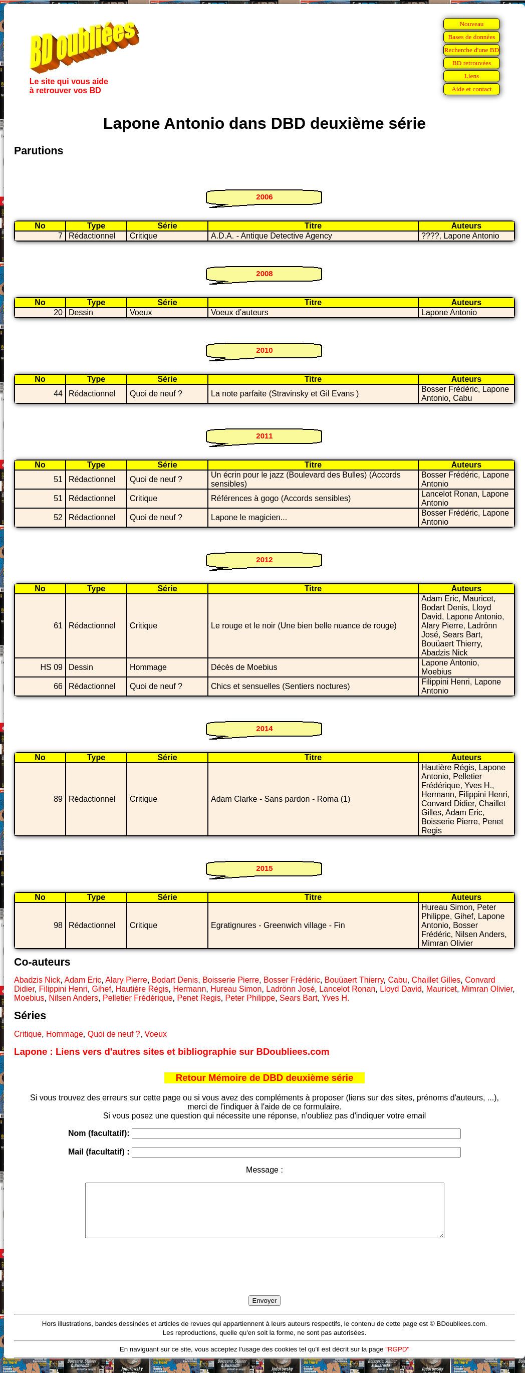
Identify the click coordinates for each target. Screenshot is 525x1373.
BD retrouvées (471, 63)
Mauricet (441, 989)
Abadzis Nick (37, 980)
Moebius (29, 998)
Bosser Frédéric (292, 980)
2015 (264, 868)
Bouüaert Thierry (354, 980)
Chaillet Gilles (436, 980)
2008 (264, 273)
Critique (28, 1034)
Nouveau (471, 24)
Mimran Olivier (486, 989)
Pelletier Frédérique (138, 998)
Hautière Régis (142, 989)
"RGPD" (397, 1359)
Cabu (397, 980)
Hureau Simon (235, 989)
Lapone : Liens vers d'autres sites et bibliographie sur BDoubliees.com (172, 1051)
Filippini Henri (63, 989)
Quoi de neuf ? (114, 1034)
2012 (264, 559)
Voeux (156, 1034)
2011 (264, 435)
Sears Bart (299, 998)
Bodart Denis (175, 980)
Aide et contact (471, 89)
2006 (264, 196)
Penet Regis (199, 998)
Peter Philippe (250, 998)
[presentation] (264, 1278)
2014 (264, 728)
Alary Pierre (126, 980)
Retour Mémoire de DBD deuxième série (265, 1077)
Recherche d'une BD (471, 50)
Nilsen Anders (73, 998)
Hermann (189, 989)
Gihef (101, 989)
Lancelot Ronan (347, 989)
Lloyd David (401, 989)
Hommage (64, 1034)
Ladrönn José (290, 989)
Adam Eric (83, 980)
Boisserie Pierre (230, 980)
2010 (264, 350)
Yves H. (335, 998)
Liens (471, 76)
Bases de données (471, 37)
